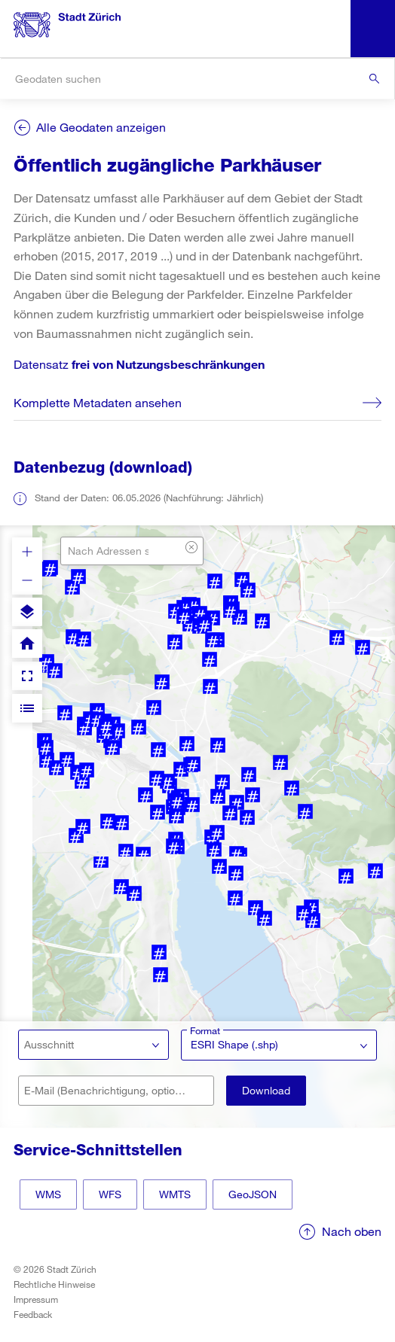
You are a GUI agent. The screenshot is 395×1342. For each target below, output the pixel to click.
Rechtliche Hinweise (54, 1284)
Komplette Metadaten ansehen (98, 402)
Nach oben (351, 1231)
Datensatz (139, 364)
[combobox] (197, 78)
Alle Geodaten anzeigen (101, 127)
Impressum (36, 1299)
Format (205, 1030)
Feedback (33, 1314)
